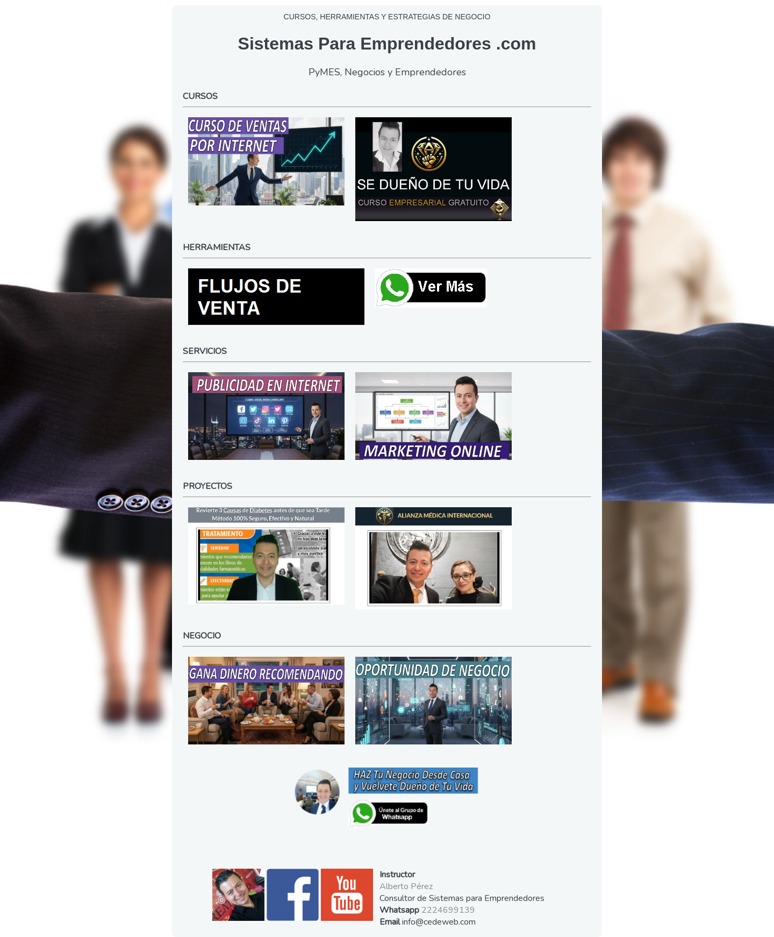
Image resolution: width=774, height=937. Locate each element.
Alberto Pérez (406, 886)
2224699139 (448, 910)
